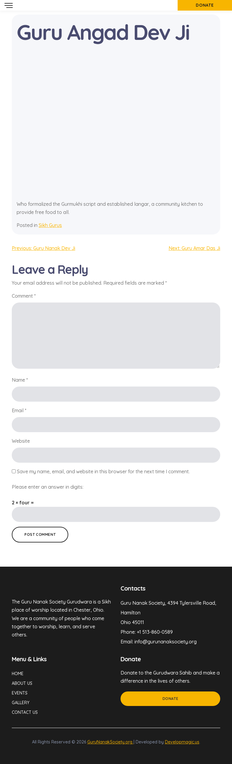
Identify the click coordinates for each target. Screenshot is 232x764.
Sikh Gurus (50, 225)
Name (20, 380)
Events (19, 693)
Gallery (20, 702)
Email (19, 410)
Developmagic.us (182, 742)
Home (18, 673)
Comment (24, 296)
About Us (22, 683)
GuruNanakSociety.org (110, 742)
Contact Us (25, 712)
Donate (171, 698)
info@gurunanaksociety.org (165, 642)
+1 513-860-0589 (155, 632)
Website (21, 441)
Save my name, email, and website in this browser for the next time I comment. (103, 471)
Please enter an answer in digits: (47, 487)
